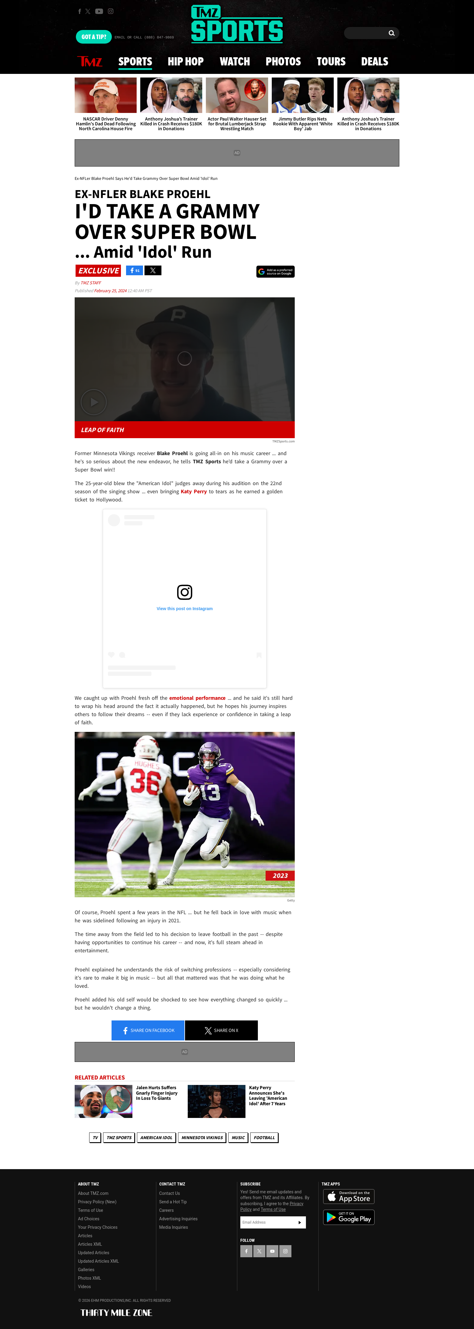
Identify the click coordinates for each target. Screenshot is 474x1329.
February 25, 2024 (110, 290)
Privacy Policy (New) (97, 1201)
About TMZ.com (93, 1193)
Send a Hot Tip (173, 1201)
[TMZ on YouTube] (272, 1251)
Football (264, 1137)
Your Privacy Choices (98, 1227)
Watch (235, 62)
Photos (283, 62)
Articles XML (90, 1244)
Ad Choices (88, 1218)
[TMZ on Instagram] (111, 11)
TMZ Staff (90, 283)
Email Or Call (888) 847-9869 (144, 37)
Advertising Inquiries (178, 1218)
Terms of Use (90, 1210)
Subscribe (300, 1222)
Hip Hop (186, 62)
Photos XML (89, 1278)
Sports (135, 62)
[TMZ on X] (89, 11)
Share (148, 1030)
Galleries (86, 1269)
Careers (166, 1210)
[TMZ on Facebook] (80, 11)
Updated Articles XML (98, 1261)
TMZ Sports (118, 1137)
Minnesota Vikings (201, 1137)
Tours (331, 62)
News (89, 62)
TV (95, 1137)
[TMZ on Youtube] (99, 11)
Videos (84, 1286)
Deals (374, 62)
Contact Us (169, 1193)
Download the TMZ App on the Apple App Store (349, 1196)
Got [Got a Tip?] (94, 37)
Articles (85, 1235)
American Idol (156, 1137)
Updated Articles (93, 1252)
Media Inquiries (173, 1227)
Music (238, 1137)
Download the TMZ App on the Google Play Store (349, 1217)
